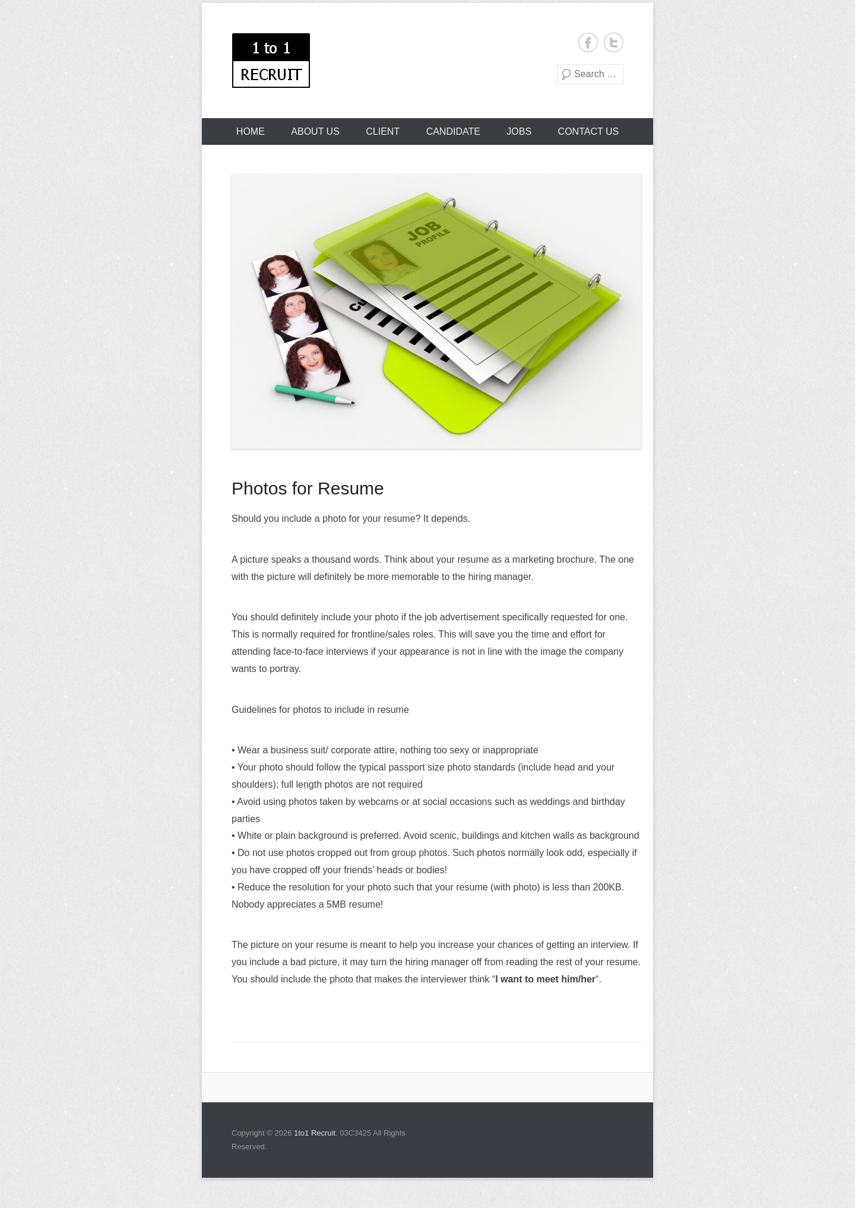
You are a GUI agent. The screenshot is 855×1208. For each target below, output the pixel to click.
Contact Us (588, 131)
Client (383, 131)
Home (250, 131)
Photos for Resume (308, 488)
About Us (315, 131)
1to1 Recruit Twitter (613, 42)
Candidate (453, 131)
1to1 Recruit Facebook (588, 42)
